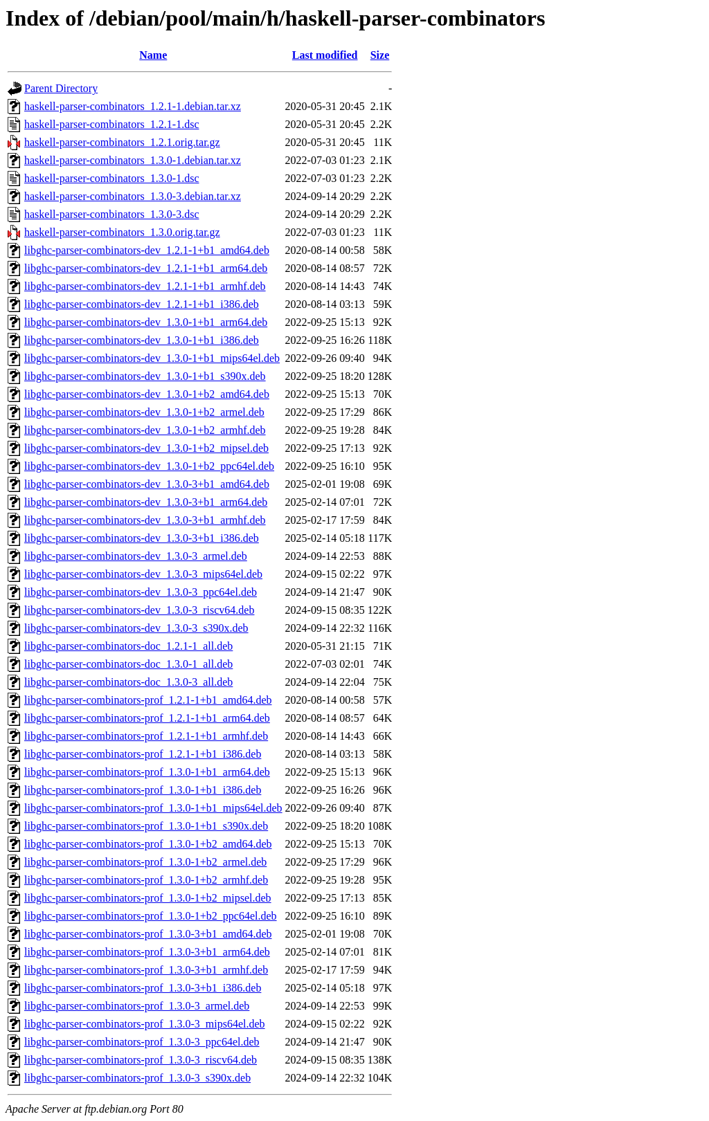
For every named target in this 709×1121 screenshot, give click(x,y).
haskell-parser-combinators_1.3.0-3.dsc (111, 214)
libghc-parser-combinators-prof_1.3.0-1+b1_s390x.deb (146, 826)
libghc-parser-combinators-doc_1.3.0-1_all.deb (128, 664)
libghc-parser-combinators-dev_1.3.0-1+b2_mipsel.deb (146, 448)
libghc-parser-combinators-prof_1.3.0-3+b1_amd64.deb (148, 934)
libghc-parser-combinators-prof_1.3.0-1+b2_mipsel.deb (147, 898)
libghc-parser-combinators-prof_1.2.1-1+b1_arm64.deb (147, 718)
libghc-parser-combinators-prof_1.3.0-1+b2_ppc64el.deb (150, 916)
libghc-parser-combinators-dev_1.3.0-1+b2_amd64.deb (146, 394)
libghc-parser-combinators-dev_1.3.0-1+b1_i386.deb (141, 340)
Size (380, 55)
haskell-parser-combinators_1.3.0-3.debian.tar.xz (132, 196)
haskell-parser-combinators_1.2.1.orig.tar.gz (122, 142)
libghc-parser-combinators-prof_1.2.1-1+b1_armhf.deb (146, 736)
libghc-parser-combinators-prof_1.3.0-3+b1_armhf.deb (146, 970)
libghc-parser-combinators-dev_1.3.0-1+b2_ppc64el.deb (149, 466)
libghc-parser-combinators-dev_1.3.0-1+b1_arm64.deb (145, 322)
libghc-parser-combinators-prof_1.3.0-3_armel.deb (136, 1006)
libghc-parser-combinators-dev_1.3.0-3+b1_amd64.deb (146, 484)
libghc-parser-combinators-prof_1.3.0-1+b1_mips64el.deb (153, 808)
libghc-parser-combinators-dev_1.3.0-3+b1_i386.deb (141, 538)
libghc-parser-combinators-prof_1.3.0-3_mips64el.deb (144, 1024)
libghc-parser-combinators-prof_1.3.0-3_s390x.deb (137, 1078)
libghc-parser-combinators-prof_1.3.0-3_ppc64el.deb (142, 1042)
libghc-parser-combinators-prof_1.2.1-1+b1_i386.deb (142, 754)
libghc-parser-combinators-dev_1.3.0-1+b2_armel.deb (144, 412)
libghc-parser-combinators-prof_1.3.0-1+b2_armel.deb (145, 862)
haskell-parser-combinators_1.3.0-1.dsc (111, 178)
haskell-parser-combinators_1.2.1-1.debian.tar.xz (132, 106)
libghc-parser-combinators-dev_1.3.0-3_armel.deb (135, 556)
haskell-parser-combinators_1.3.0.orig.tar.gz (122, 232)
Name (153, 55)
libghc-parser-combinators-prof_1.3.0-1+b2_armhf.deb (146, 880)
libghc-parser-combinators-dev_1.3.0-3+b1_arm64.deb (145, 502)
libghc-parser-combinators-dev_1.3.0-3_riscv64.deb (139, 610)
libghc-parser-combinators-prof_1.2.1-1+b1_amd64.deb (148, 700)
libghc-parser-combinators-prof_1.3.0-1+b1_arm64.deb (147, 772)
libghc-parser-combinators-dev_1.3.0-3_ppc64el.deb (140, 592)
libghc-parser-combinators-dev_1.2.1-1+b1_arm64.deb (145, 268)
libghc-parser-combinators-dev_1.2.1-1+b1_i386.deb (141, 304)
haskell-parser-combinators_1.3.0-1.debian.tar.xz (132, 160)
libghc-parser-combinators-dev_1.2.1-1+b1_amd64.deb (146, 250)
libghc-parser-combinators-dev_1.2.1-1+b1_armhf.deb (145, 286)
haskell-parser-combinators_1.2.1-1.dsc (111, 124)
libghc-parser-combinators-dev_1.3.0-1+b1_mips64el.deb (152, 358)
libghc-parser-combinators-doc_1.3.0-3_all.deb (128, 682)
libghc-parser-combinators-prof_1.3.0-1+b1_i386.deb (142, 790)
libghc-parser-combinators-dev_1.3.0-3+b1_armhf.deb (145, 520)
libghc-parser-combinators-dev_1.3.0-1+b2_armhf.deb (145, 430)
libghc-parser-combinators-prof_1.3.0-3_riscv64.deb (140, 1060)
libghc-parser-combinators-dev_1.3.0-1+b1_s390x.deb (145, 376)
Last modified (325, 55)
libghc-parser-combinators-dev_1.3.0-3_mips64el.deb (143, 574)
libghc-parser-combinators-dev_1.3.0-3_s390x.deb (136, 628)
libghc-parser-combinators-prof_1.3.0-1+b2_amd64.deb (148, 844)
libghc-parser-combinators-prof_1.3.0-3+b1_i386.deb (142, 988)
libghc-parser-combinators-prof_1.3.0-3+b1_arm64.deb (147, 952)
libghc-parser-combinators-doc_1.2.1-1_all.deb (128, 646)
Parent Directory (61, 88)
